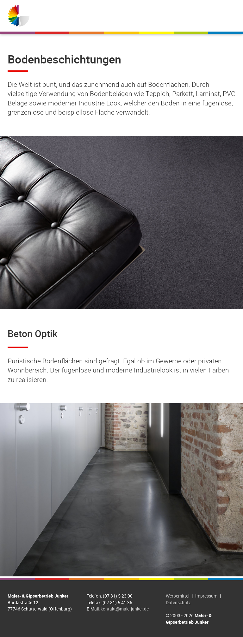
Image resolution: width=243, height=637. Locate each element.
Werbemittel (177, 596)
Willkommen (88, 16)
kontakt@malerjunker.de (125, 609)
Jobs (200, 16)
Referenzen (169, 16)
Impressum (206, 596)
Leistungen (129, 16)
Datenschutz (178, 602)
